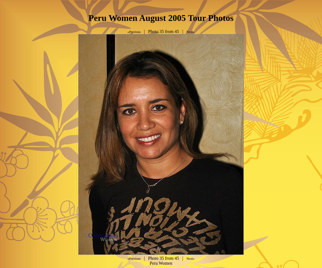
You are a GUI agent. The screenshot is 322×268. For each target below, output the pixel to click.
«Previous (134, 32)
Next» (191, 32)
